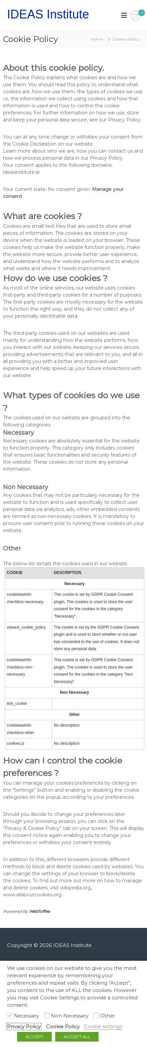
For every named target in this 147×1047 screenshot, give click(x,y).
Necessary (26, 1016)
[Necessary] (9, 1015)
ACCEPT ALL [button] (77, 1036)
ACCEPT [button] (34, 1036)
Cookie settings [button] (103, 1027)
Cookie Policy (63, 1027)
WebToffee (39, 911)
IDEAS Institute (48, 14)
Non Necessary (69, 1016)
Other (107, 1016)
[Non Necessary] (46, 1015)
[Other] (96, 1015)
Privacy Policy (24, 1027)
